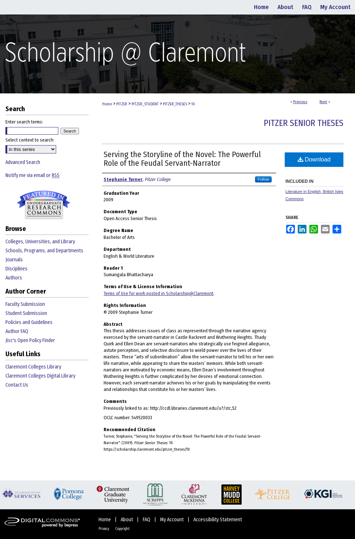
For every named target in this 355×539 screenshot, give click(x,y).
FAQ (147, 520)
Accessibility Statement (217, 520)
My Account (172, 520)
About (127, 520)
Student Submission (26, 313)
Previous (300, 102)
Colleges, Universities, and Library (40, 242)
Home (107, 104)
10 (193, 104)
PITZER (121, 104)
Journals (14, 260)
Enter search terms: (24, 122)
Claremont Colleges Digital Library (40, 376)
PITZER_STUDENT (145, 104)
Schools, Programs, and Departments (44, 251)
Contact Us (16, 385)
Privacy (104, 529)
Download (314, 159)
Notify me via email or (32, 175)
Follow (263, 179)
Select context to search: (29, 140)
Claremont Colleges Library (33, 367)
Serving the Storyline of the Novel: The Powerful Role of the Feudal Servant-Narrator (182, 159)
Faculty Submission (25, 304)
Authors (13, 278)
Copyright (122, 529)
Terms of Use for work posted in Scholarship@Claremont (158, 293)
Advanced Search (22, 162)
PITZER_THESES (175, 104)
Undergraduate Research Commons (43, 205)
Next (323, 102)
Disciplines (16, 269)
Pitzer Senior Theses (303, 123)
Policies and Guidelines (29, 322)
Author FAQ (16, 331)
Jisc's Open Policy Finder (30, 340)
